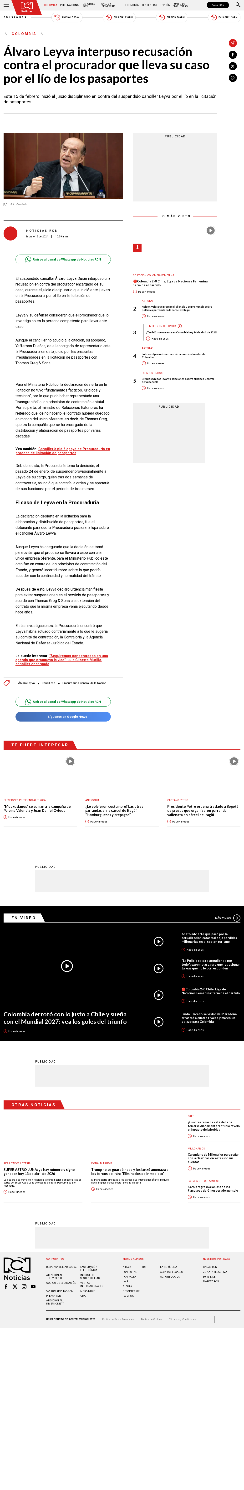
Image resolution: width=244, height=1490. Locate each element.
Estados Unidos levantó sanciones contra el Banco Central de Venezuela (178, 380)
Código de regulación (61, 1282)
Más (227, 918)
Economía (132, 5)
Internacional (70, 5)
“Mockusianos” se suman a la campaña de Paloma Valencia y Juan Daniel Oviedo (37, 808)
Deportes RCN (89, 5)
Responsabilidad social (61, 1267)
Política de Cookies (151, 1319)
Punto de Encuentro (180, 5)
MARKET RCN (211, 1281)
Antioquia (92, 800)
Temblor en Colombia (161, 326)
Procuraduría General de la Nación (84, 683)
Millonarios (196, 1148)
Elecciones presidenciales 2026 (25, 800)
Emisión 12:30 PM (119, 17)
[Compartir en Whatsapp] (233, 78)
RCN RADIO (129, 1276)
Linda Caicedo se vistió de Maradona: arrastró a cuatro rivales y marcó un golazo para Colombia (209, 1017)
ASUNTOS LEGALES (171, 1272)
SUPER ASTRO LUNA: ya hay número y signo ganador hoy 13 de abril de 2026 (39, 1172)
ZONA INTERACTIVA (215, 1272)
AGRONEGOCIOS (170, 1276)
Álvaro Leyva (26, 683)
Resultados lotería (17, 1163)
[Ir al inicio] (26, 7)
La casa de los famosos (203, 1181)
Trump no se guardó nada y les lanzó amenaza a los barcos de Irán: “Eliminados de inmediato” (129, 1172)
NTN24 (127, 1267)
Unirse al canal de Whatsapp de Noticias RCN (63, 259)
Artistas (147, 300)
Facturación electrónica (88, 1268)
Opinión (165, 5)
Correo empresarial (59, 1290)
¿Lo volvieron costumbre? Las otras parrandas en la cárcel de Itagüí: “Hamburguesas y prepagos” (114, 810)
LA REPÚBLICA (168, 1267)
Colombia (50, 5)
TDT (144, 1267)
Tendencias (149, 5)
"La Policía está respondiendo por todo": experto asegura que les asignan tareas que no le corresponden (211, 964)
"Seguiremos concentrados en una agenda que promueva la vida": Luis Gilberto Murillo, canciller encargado (61, 660)
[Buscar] (238, 5)
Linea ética (87, 1290)
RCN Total (130, 1272)
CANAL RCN (218, 5)
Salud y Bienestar (108, 5)
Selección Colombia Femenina (153, 275)
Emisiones (15, 17)
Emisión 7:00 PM (171, 17)
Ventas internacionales (91, 1284)
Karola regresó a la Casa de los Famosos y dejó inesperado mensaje (213, 1188)
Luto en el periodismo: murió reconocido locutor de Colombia (173, 355)
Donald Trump (101, 1163)
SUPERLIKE (209, 1276)
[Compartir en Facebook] (233, 55)
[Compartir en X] (233, 66)
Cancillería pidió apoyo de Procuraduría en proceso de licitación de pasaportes (62, 451)
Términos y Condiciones (182, 1319)
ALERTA (127, 1286)
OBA (83, 1295)
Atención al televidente (54, 1277)
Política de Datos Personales (118, 1319)
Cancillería (48, 683)
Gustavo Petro (177, 800)
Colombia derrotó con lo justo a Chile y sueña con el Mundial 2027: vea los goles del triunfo (65, 1017)
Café (191, 1116)
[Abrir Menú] (6, 5)
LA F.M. (127, 1281)
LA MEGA (128, 1296)
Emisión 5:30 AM (66, 17)
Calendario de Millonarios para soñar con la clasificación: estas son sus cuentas (213, 1158)
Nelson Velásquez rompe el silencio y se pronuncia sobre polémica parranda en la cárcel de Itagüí (177, 308)
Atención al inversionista (55, 1302)
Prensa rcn (53, 1295)
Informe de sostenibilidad (90, 1277)
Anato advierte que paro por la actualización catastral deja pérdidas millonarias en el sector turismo (209, 937)
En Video (23, 917)
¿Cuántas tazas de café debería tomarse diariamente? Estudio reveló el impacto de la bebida (214, 1125)
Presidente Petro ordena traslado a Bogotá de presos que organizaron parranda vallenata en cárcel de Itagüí (203, 810)
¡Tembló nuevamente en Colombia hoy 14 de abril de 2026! (181, 332)
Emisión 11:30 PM (224, 17)
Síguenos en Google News (63, 716)
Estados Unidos (152, 373)
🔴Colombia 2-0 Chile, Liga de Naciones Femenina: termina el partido (170, 283)
